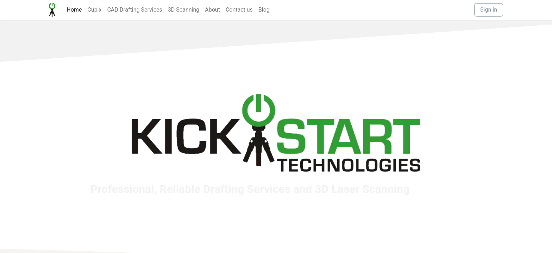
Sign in (488, 9)
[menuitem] (74, 10)
